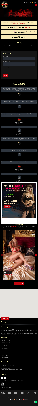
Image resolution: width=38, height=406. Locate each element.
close (35, 221)
